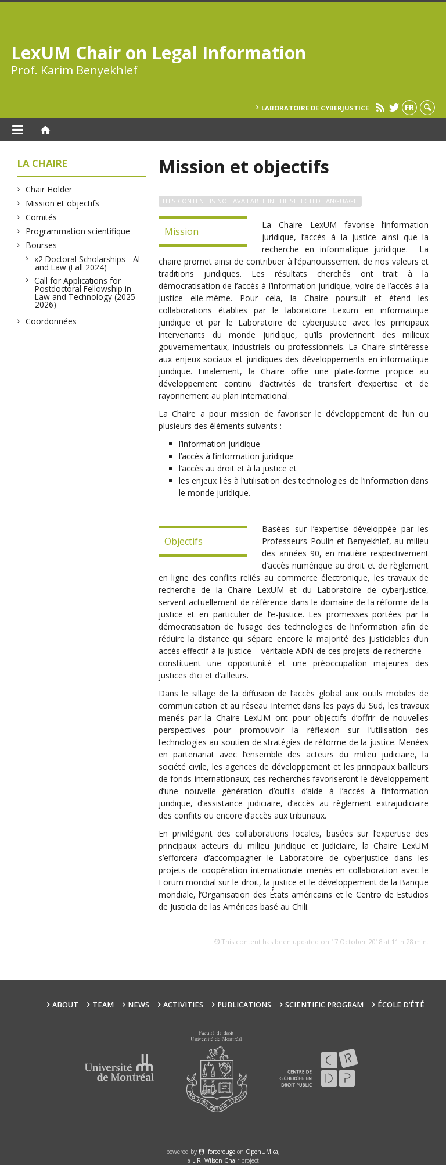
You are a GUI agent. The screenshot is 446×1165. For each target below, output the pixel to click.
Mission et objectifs (62, 203)
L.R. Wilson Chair (215, 1160)
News (138, 1005)
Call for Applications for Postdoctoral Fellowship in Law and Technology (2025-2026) (86, 292)
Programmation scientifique (78, 231)
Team (103, 1005)
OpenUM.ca (262, 1152)
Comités (41, 217)
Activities (183, 1005)
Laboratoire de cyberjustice (315, 107)
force (221, 1152)
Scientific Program (324, 1005)
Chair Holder (49, 189)
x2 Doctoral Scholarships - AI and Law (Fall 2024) (87, 263)
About (65, 1005)
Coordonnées (51, 321)
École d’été (401, 1005)
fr (409, 107)
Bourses (41, 245)
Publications (244, 1005)
